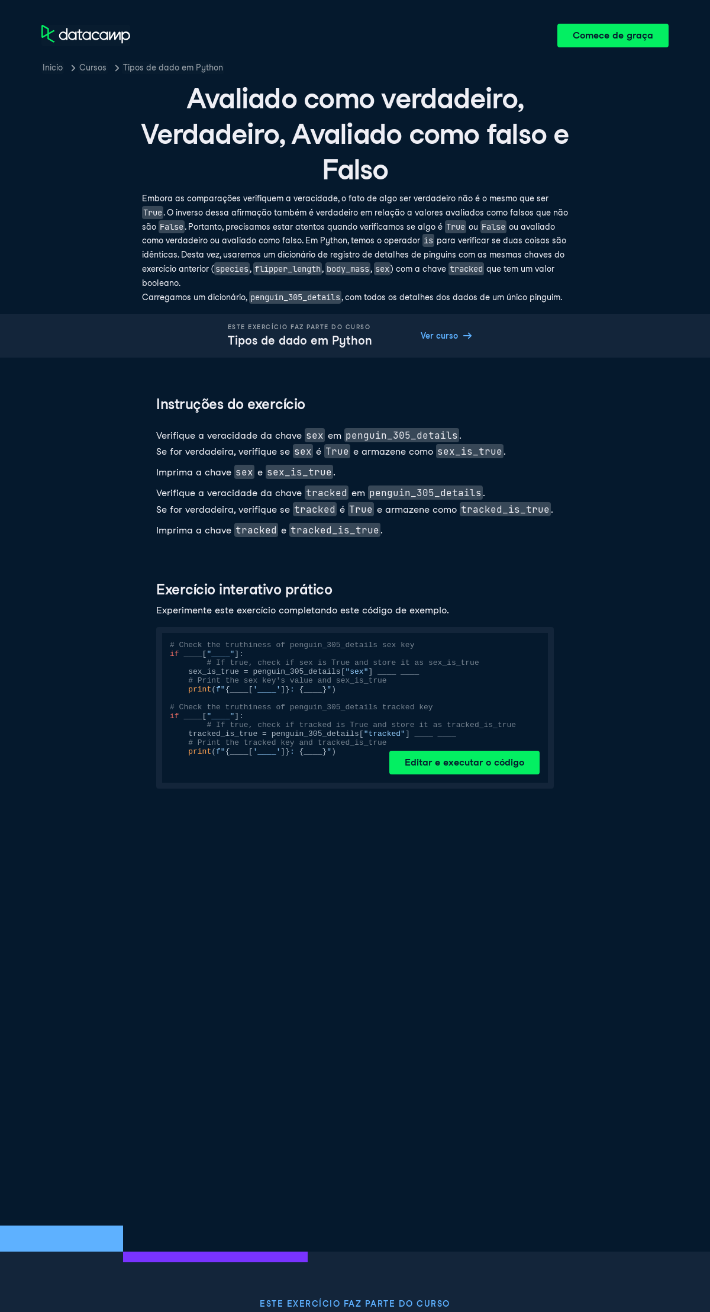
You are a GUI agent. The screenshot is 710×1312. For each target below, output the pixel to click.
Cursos (92, 67)
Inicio (53, 67)
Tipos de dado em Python (173, 67)
